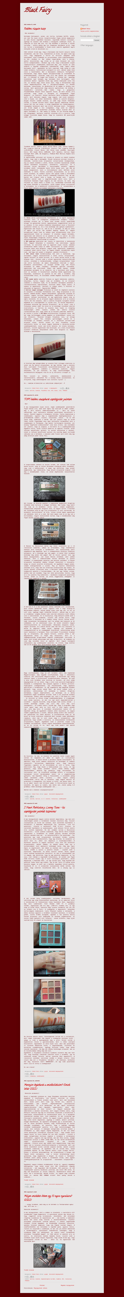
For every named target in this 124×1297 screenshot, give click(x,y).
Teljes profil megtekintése (89, 31)
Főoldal (42, 1285)
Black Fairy (86, 28)
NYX (52, 390)
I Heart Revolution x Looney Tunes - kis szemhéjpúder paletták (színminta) (44, 810)
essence (38, 390)
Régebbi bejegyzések (67, 1285)
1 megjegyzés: (53, 388)
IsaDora (58, 1279)
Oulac (56, 390)
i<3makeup (33, 1076)
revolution (54, 798)
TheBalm (65, 390)
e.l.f (42, 798)
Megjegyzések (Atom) (40, 1288)
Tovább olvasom (29, 1180)
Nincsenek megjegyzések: (56, 794)
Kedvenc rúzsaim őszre (35, 29)
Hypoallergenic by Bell (48, 1279)
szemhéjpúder (62, 798)
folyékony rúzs (45, 390)
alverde (32, 798)
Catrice (32, 390)
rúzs (60, 390)
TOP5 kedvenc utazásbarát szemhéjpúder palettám (48, 400)
